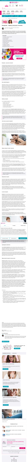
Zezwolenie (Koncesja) (5, 451)
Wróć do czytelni (6, 341)
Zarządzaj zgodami (14, 238)
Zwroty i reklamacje (12, 446)
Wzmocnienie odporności (5, 389)
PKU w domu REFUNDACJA (8, 13)
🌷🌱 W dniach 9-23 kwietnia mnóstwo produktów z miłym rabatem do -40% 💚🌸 (14, 0)
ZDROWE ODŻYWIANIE (12, 11)
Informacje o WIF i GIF (5, 452)
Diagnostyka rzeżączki (6, 42)
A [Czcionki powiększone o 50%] (16, 4)
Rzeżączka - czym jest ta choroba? (7, 36)
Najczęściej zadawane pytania (22, 447)
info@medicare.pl (14, 433)
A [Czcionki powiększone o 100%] (17, 4)
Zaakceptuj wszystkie (23, 238)
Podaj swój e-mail (13, 415)
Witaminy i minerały (4, 390)
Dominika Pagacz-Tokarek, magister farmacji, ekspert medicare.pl (12, 27)
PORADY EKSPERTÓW (4, 13)
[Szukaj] (2, 8)
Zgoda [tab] (5, 225)
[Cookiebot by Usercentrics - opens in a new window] (24, 223)
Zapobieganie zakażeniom (6, 45)
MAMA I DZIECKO (8, 11)
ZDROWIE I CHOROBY (4, 11)
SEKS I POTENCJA (21, 11)
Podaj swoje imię (4, 415)
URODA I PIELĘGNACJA (17, 11)
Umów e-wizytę (17, 348)
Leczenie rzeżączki (5, 43)
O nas (10, 440)
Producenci (19, 440)
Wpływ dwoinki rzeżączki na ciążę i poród (8, 46)
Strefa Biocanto (12, 13)
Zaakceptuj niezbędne (5, 238)
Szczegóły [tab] (14, 225)
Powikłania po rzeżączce (6, 44)
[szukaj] (14, 8)
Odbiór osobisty (20, 446)
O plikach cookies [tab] (23, 225)
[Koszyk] (20, 5)
